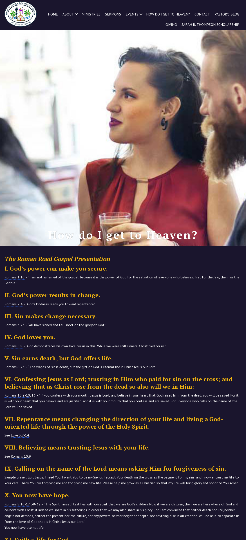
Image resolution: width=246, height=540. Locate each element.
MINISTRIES (91, 14)
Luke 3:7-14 (20, 435)
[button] (76, 14)
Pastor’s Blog (227, 14)
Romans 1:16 (14, 277)
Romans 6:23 (14, 367)
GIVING (171, 24)
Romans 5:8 (13, 346)
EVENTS (132, 14)
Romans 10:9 (21, 456)
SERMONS (113, 14)
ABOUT (68, 14)
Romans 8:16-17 (16, 504)
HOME (53, 14)
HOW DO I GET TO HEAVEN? (168, 14)
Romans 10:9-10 (17, 395)
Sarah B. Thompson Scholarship (210, 24)
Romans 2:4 (13, 304)
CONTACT (202, 14)
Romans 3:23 (14, 325)
